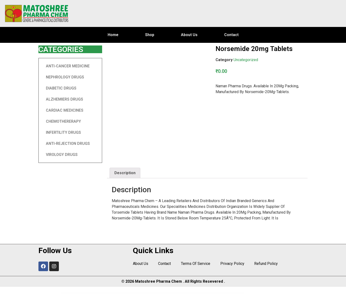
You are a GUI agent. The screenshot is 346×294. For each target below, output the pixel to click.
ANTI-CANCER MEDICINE (68, 66)
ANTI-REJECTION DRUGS (68, 143)
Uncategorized (246, 60)
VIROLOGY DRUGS (62, 154)
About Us (189, 34)
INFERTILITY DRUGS (63, 132)
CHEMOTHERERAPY (63, 121)
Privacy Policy (231, 264)
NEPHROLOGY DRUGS (65, 77)
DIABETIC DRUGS (61, 88)
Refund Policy (264, 264)
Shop (149, 34)
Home (113, 34)
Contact (231, 34)
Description (125, 173)
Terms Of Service (194, 264)
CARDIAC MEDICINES (64, 110)
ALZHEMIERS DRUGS (64, 99)
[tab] (125, 173)
